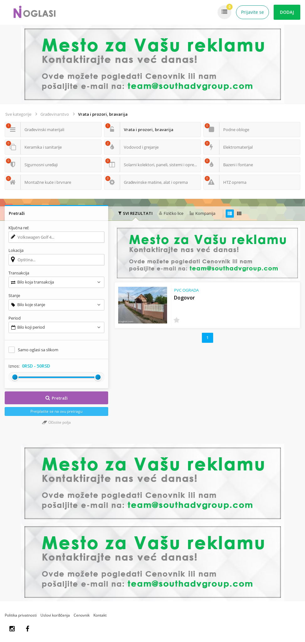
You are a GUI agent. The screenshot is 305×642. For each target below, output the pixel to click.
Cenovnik (82, 615)
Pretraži (56, 398)
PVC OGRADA (186, 290)
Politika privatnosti (21, 615)
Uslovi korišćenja (55, 615)
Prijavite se (252, 12)
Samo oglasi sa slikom (38, 350)
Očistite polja (56, 422)
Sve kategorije (18, 114)
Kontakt (100, 615)
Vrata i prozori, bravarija (103, 114)
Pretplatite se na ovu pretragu (56, 411)
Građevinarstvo (54, 114)
